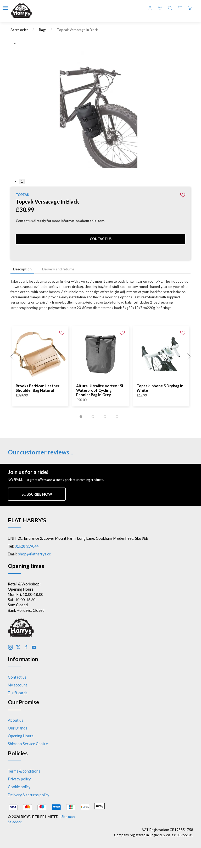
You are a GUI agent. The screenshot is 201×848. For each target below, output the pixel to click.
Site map (68, 817)
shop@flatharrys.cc (34, 554)
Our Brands (17, 728)
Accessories (19, 30)
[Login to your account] (150, 8)
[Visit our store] (160, 8)
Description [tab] (22, 269)
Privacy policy (19, 779)
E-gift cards (17, 693)
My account (17, 685)
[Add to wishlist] (61, 332)
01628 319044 (26, 546)
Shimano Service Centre (28, 744)
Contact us (100, 239)
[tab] (81, 416)
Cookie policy (19, 787)
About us (15, 720)
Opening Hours (21, 736)
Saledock (15, 822)
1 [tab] (22, 181)
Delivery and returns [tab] (58, 269)
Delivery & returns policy (28, 795)
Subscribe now (36, 494)
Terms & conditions (24, 771)
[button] (5, 8)
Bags (42, 30)
